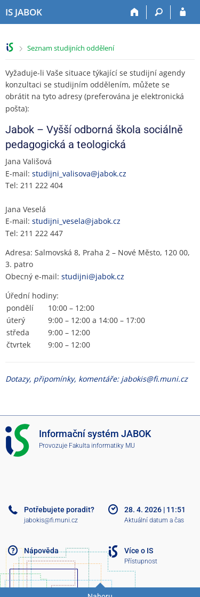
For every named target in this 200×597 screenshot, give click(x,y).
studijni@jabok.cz (92, 276)
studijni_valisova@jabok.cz (79, 173)
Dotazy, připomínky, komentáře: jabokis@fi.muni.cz (96, 379)
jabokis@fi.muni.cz (51, 520)
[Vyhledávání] (159, 12)
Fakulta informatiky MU (102, 445)
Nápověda (41, 550)
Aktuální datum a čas (154, 520)
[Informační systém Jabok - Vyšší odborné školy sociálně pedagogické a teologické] (23, 12)
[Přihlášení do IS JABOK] (183, 12)
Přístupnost (140, 561)
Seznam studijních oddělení (70, 48)
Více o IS (138, 550)
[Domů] (135, 12)
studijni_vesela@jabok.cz (76, 221)
